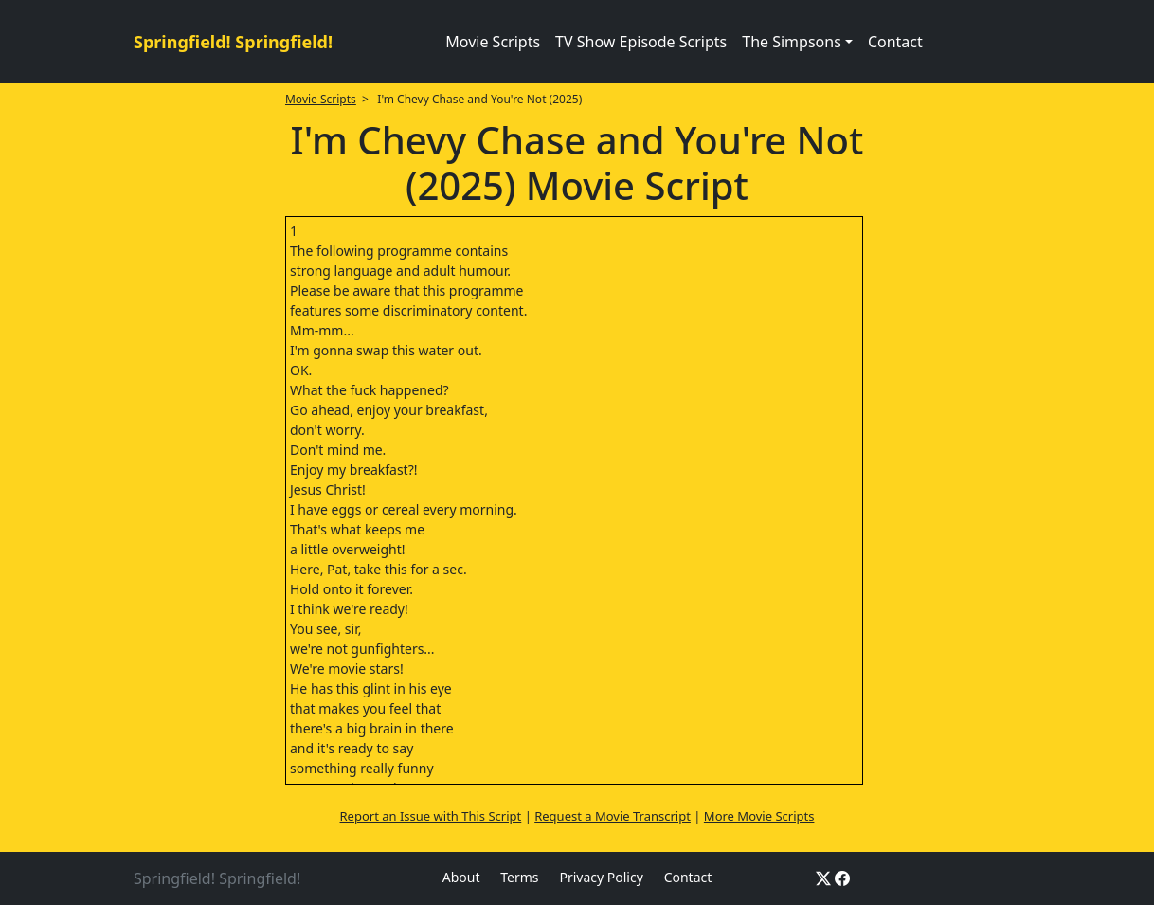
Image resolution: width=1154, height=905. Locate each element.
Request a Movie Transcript (612, 815)
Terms (519, 877)
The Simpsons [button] (791, 41)
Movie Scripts (492, 41)
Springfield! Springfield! (233, 41)
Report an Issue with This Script (431, 815)
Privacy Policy (600, 877)
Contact (895, 41)
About (461, 877)
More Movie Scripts (759, 815)
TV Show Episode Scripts (641, 41)
